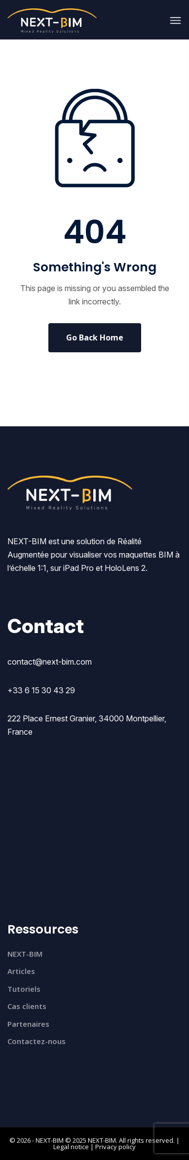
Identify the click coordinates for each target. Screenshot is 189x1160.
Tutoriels (23, 989)
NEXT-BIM (24, 954)
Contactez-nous (36, 1041)
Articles (21, 971)
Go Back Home (94, 337)
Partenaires (28, 1024)
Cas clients (26, 1006)
